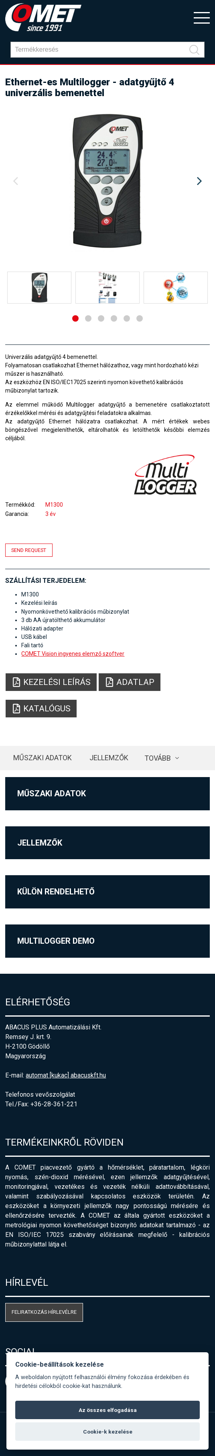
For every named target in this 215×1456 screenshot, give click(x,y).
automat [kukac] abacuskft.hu (66, 1075)
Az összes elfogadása (108, 1410)
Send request (28, 550)
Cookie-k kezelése (107, 1431)
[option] (107, 181)
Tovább (157, 758)
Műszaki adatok (42, 757)
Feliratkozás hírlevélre (44, 1312)
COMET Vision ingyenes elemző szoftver (72, 653)
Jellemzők (108, 757)
